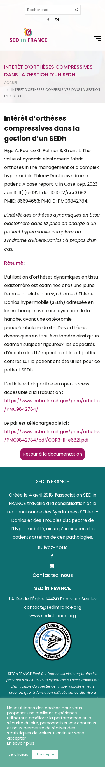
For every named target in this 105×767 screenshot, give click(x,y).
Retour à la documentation (52, 454)
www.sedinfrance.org (52, 615)
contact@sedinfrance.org (52, 607)
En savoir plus (20, 743)
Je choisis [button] (18, 754)
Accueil (11, 82)
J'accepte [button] (45, 754)
